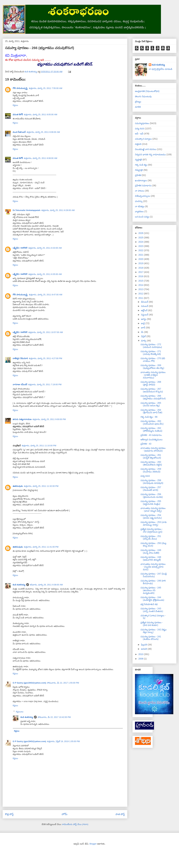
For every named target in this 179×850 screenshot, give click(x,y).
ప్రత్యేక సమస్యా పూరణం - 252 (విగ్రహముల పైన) (152, 530)
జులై (143, 323)
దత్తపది (138, 144)
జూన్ (143, 327)
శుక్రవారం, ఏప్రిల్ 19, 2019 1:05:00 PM (63, 741)
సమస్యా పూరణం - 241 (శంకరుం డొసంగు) (151, 637)
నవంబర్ (145, 306)
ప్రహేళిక (138, 175)
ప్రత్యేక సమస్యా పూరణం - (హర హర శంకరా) (152, 623)
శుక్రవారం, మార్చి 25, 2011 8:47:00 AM (45, 294)
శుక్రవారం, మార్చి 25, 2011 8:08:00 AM (40, 158)
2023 (141, 246)
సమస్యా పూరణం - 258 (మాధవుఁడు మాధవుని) (152, 481)
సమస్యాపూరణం (142, 123)
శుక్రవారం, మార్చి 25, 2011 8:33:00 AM (45, 248)
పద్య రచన (139, 128)
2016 (141, 276)
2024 (141, 242)
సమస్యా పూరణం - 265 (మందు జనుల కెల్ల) (151, 404)
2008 (141, 658)
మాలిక (138, 107)
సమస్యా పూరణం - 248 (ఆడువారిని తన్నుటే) (151, 558)
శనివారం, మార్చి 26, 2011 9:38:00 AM (46, 584)
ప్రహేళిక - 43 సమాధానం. (151, 435)
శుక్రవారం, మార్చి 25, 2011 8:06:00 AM (43, 132)
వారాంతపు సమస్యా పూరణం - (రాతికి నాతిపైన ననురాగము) (153, 375)
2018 (141, 268)
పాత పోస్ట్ (120, 814)
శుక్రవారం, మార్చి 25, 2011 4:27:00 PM (45, 358)
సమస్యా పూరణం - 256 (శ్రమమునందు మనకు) (152, 495)
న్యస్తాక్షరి (138, 159)
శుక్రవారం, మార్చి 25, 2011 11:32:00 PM (41, 486)
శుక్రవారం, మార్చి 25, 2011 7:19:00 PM (45, 384)
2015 (141, 280)
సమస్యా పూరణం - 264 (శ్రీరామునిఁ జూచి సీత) (151, 411)
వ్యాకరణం (139, 211)
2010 (141, 654)
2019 (141, 263)
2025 (141, 237)
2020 (141, 259)
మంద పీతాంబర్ (19, 132)
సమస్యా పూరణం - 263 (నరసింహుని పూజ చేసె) (152, 422)
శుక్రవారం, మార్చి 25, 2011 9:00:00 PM (49, 419)
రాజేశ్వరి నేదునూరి (20, 358)
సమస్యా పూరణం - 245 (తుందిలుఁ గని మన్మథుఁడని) (151, 590)
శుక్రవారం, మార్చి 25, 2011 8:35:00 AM (45, 274)
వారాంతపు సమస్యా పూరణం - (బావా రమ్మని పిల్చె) (153, 509)
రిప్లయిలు (19, 711)
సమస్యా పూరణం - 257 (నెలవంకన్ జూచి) (151, 488)
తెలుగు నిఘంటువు (143, 96)
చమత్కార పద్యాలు (143, 139)
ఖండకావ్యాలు (141, 180)
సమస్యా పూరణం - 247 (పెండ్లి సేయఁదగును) (154, 575)
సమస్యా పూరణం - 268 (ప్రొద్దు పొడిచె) (151, 383)
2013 (141, 289)
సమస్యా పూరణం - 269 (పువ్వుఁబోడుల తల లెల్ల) (152, 366)
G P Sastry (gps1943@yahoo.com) (29, 683)
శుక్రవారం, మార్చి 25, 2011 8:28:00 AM (58, 210)
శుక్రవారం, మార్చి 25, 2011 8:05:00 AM (40, 114)
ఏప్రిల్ (143, 336)
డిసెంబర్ (145, 302)
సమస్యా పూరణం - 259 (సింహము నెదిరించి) (151, 470)
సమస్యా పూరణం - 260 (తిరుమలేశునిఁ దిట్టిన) (151, 463)
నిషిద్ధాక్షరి (139, 170)
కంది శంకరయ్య (19, 584)
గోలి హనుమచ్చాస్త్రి (20, 88)
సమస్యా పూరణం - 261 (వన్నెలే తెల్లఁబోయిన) (151, 456)
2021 (141, 255)
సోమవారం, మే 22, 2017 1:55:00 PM (63, 683)
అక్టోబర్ (144, 310)
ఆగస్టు (144, 319)
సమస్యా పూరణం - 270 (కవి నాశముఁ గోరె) (153, 359)
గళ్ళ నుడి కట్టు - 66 (149, 417)
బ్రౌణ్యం (138, 101)
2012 (141, 293)
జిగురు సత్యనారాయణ (22, 419)
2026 (141, 233)
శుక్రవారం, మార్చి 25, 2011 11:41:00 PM (41, 547)
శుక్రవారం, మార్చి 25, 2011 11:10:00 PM (39, 445)
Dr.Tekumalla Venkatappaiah (26, 210)
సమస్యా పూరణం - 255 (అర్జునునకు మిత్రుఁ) (151, 502)
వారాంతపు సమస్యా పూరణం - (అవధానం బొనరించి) (153, 449)
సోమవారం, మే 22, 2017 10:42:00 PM (54, 717)
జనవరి (144, 649)
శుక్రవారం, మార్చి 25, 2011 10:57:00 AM (45, 332)
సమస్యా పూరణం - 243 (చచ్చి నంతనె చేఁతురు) (152, 609)
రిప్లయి (15, 105)
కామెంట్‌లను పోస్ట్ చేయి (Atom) (75, 824)
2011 (141, 298)
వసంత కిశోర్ (18, 114)
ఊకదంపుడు (18, 486)
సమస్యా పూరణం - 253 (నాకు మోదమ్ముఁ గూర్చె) (154, 523)
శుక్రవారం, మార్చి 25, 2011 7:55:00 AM (45, 88)
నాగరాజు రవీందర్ (20, 384)
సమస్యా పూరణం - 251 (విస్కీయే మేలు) (151, 537)
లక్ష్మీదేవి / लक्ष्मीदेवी (20, 248)
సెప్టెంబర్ (145, 314)
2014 (141, 285)
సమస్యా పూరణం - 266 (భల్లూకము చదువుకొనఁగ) (153, 397)
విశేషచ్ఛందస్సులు (142, 196)
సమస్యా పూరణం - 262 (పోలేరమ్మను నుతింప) (151, 429)
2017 (141, 272)
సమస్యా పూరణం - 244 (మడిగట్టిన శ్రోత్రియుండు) (152, 598)
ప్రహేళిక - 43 (146, 443)
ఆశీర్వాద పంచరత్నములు (152, 439)
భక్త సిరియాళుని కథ (149, 604)
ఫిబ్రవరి (144, 644)
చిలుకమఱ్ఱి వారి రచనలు (145, 149)
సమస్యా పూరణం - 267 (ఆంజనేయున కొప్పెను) (152, 390)
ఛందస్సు (139, 201)
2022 (141, 250)
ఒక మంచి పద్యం (142, 216)
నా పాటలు (139, 190)
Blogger (93, 844)
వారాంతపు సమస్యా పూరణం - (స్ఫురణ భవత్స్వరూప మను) (153, 567)
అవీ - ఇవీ (139, 133)
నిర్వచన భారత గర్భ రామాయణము (150, 154)
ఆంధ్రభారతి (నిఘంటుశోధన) (147, 91)
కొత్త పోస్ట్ (9, 814)
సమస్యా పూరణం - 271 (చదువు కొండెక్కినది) (151, 352)
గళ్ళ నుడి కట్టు (141, 164)
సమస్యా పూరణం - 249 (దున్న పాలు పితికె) (151, 551)
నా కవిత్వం (139, 206)
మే (142, 332)
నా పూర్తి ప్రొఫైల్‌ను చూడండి (160, 69)
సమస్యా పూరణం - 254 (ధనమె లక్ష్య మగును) (151, 516)
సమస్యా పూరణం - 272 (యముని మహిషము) (151, 345)
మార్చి (144, 340)
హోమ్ (64, 814)
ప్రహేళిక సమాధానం (143, 185)
